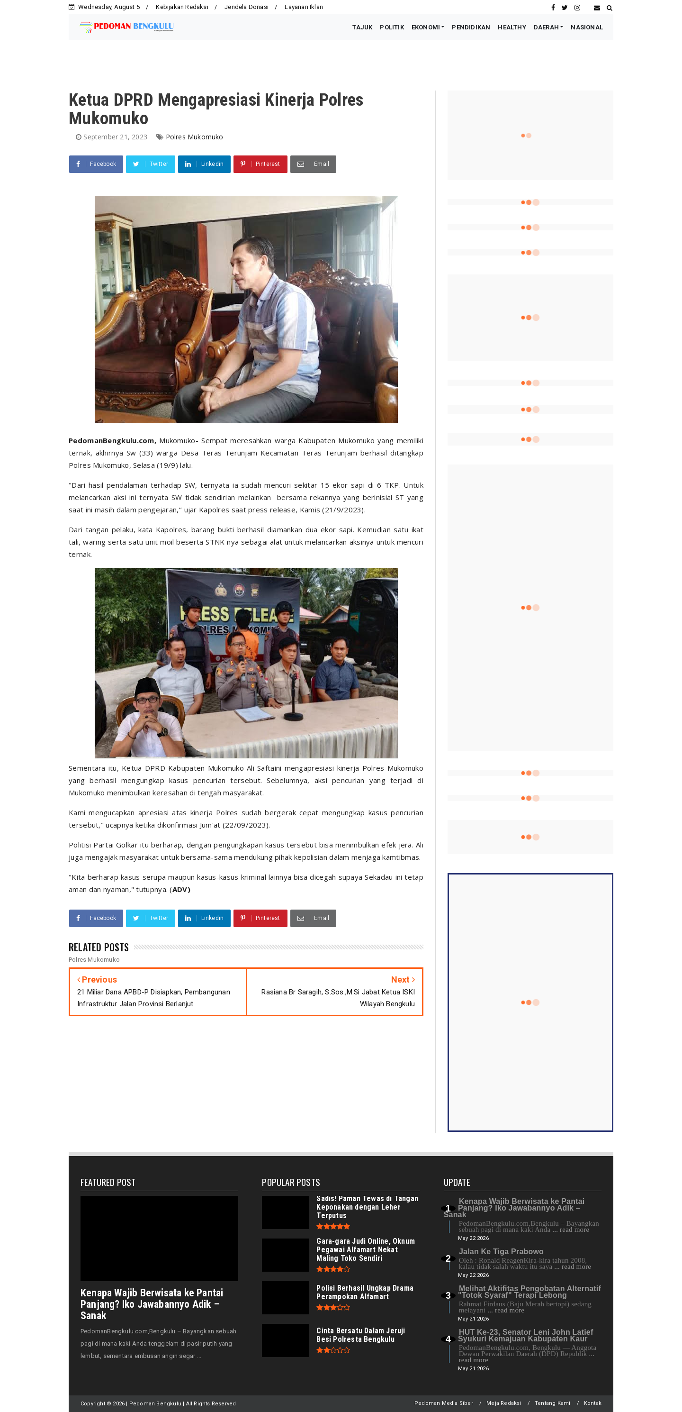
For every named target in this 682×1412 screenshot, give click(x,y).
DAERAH (546, 27)
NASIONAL (587, 27)
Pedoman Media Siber (443, 1403)
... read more (570, 1229)
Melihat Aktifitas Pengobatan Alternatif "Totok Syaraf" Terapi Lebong (529, 1291)
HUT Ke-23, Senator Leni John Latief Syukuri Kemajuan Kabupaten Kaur (525, 1335)
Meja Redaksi (503, 1403)
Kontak (592, 1403)
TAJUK (362, 27)
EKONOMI (426, 27)
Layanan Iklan (304, 6)
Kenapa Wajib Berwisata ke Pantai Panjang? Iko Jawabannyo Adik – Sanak (152, 1304)
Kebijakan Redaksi (182, 6)
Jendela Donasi (246, 6)
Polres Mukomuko (195, 136)
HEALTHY (512, 27)
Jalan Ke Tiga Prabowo (501, 1252)
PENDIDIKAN (471, 27)
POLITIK (392, 27)
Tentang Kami (552, 1403)
